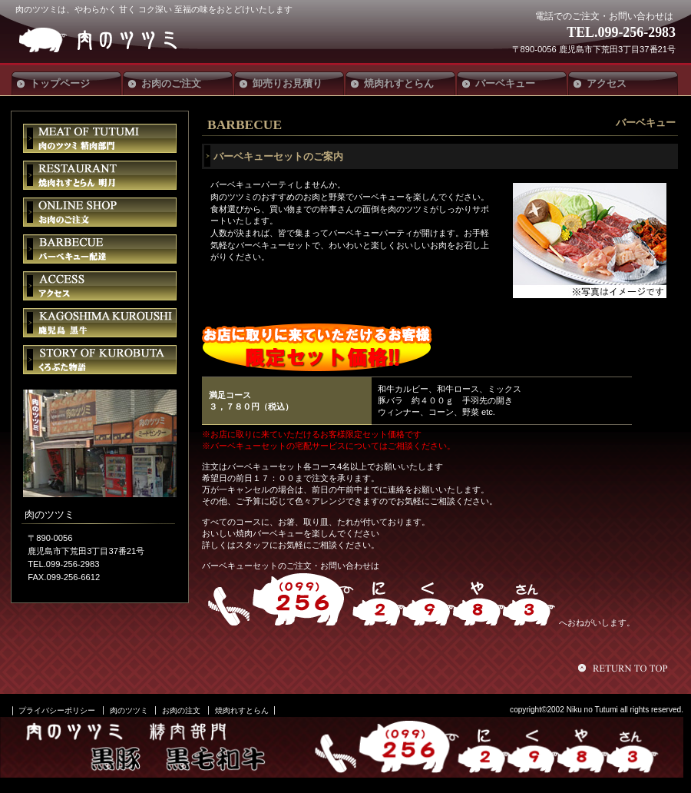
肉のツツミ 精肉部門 (100, 138)
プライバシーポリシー (56, 710)
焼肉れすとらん (242, 710)
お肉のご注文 (100, 212)
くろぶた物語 (100, 359)
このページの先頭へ (625, 667)
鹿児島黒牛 (100, 322)
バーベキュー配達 (100, 249)
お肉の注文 (181, 710)
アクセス (100, 285)
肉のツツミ (129, 40)
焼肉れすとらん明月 (100, 175)
